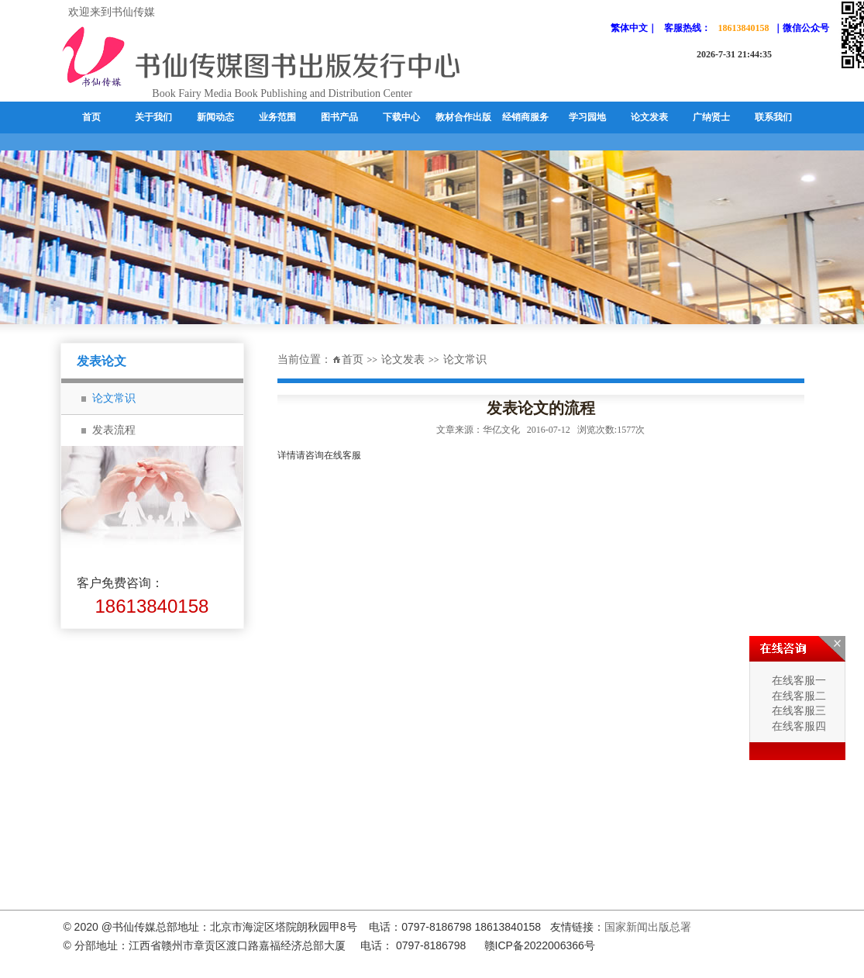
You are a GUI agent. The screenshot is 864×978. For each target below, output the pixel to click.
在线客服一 (797, 680)
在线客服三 (797, 711)
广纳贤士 (711, 117)
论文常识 (114, 398)
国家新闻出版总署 (647, 927)
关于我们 (153, 117)
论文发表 (649, 117)
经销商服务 (525, 117)
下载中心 (401, 117)
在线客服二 (797, 696)
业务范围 (277, 117)
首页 (91, 117)
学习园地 (587, 117)
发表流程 (114, 430)
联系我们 (773, 117)
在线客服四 (797, 726)
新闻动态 (215, 117)
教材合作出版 (463, 117)
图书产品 (339, 117)
